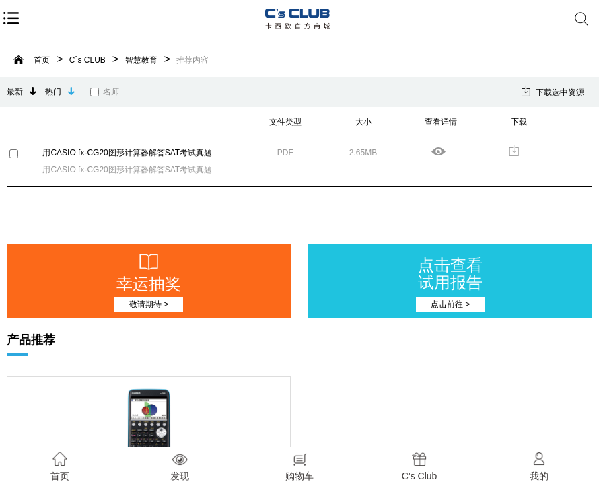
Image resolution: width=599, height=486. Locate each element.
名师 (104, 91)
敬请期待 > (148, 304)
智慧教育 (141, 60)
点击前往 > (450, 304)
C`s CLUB (87, 60)
